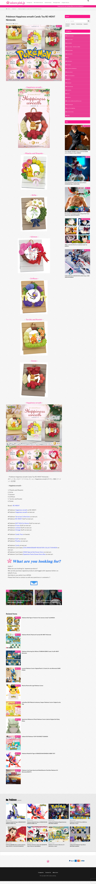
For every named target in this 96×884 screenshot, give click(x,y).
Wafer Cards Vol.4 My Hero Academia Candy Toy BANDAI (77, 252)
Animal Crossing (79, 24)
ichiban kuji (68, 24)
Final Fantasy (70, 63)
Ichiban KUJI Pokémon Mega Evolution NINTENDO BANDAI (58, 823)
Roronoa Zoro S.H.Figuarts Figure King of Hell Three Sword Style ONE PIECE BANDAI (76, 220)
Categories (29, 2)
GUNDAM (69, 66)
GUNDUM (67, 25)
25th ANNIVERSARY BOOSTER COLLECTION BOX (40, 547)
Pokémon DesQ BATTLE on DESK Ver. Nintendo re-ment (79, 823)
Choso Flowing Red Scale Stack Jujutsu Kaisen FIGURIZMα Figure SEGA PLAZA (76, 189)
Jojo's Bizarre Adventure (72, 70)
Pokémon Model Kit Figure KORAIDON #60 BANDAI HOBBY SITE (41, 753)
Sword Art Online (71, 116)
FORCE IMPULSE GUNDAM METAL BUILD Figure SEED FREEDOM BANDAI (77, 283)
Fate (68, 59)
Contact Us (48, 875)
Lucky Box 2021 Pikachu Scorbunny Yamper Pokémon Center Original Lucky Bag (40, 703)
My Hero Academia (71, 78)
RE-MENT (16, 505)
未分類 (68, 120)
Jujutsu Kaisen (70, 74)
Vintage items (56, 2)
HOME (8, 8)
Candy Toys (19, 534)
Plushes (17, 541)
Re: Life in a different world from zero (75, 105)
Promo (17, 525)
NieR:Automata (70, 89)
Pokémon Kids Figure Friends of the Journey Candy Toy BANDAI (41, 617)
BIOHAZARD (70, 43)
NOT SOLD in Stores (22, 523)
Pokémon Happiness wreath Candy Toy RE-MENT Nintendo (29, 8)
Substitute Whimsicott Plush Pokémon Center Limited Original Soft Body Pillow (40, 720)
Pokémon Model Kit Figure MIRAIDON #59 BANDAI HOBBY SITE (16, 823)
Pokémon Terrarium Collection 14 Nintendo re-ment (57, 846)
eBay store (56, 875)
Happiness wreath (21, 510)
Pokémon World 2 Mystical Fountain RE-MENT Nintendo (39, 634)
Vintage (18, 530)
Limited (17, 528)
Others (68, 97)
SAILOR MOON (70, 109)
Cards (17, 545)
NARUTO (69, 82)
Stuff (17, 539)
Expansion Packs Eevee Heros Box (34, 554)
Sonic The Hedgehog (72, 112)
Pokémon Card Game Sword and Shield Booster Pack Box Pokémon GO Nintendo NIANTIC (42, 771)
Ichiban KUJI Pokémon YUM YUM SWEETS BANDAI (37, 736)
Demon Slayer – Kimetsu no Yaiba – (75, 47)
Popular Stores (65, 2)
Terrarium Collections (22, 516)
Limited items (48, 2)
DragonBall (86, 24)
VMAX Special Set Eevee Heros (33, 552)
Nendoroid (69, 86)
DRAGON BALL (70, 51)
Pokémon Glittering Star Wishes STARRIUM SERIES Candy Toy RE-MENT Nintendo (41, 652)
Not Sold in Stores (38, 2)
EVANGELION (70, 55)
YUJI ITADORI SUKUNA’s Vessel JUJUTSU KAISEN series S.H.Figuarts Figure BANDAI (77, 157)
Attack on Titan (70, 40)
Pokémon (14, 8)
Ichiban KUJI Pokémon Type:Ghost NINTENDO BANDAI (79, 846)
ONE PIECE (69, 93)
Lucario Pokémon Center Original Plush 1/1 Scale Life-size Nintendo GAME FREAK (39, 669)
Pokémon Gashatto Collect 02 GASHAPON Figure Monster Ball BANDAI (35, 847)
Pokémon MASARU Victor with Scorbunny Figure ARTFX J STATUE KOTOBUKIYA (15, 847)
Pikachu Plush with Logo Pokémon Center (34, 685)
